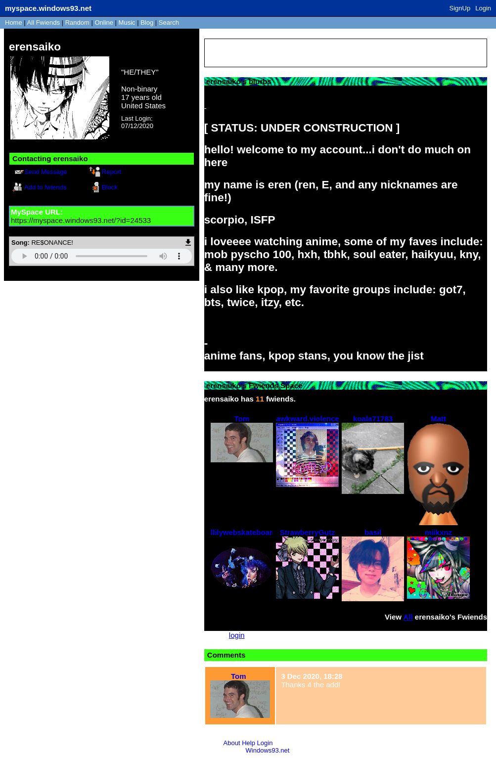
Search (169, 22)
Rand (77, 22)
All (43, 22)
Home (13, 22)
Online (103, 22)
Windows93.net (268, 750)
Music (127, 22)
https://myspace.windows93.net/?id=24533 (81, 220)
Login (483, 8)
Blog (146, 22)
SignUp (460, 8)
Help (248, 743)
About (232, 743)
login (237, 635)
